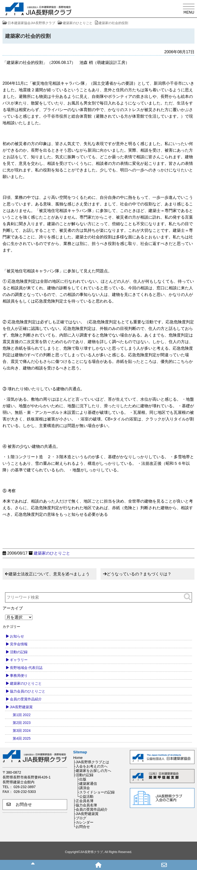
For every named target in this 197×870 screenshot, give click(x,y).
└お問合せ (81, 827)
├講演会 (83, 788)
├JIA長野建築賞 (85, 814)
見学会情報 (19, 644)
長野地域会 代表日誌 (26, 668)
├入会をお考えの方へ (90, 766)
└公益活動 (85, 796)
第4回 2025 (22, 738)
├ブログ (79, 818)
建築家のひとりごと (52, 553)
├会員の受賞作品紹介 (90, 809)
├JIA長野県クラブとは (91, 762)
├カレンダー (83, 822)
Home (78, 758)
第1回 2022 (22, 715)
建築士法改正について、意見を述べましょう (49, 574)
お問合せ (19, 804)
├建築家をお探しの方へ (92, 771)
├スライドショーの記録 (96, 792)
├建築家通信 (87, 784)
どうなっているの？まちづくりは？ (139, 574)
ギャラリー (19, 660)
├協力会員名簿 (85, 805)
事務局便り (19, 675)
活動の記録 (19, 652)
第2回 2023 (22, 723)
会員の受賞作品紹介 (26, 699)
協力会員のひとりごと (27, 691)
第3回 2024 (22, 731)
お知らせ (17, 636)
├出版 (81, 779)
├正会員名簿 (83, 801)
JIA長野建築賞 (21, 707)
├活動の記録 (83, 775)
